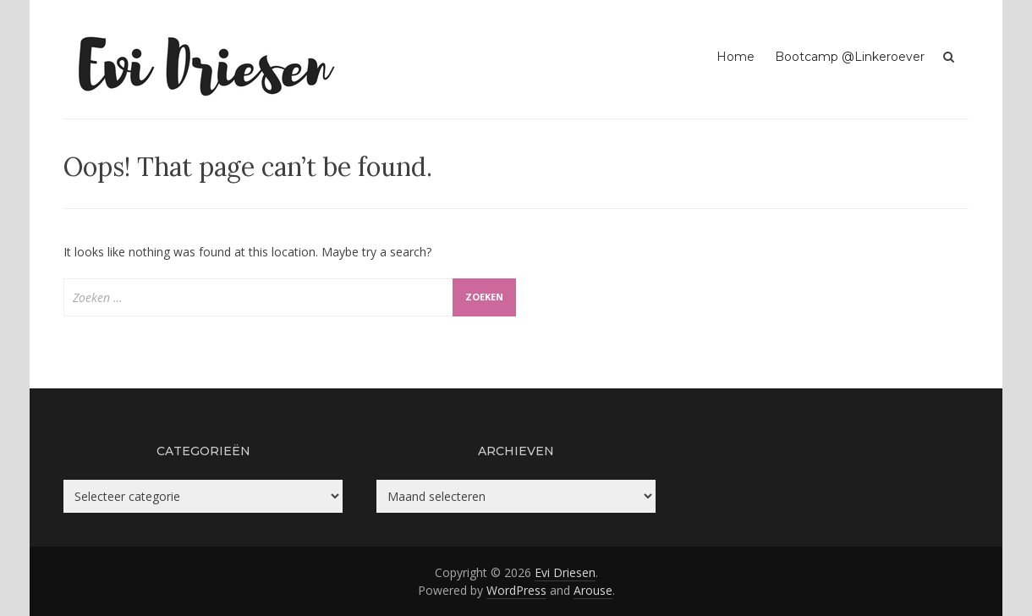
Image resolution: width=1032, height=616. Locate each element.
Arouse (593, 590)
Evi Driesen (565, 572)
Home (735, 56)
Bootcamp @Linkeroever (850, 56)
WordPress (516, 590)
